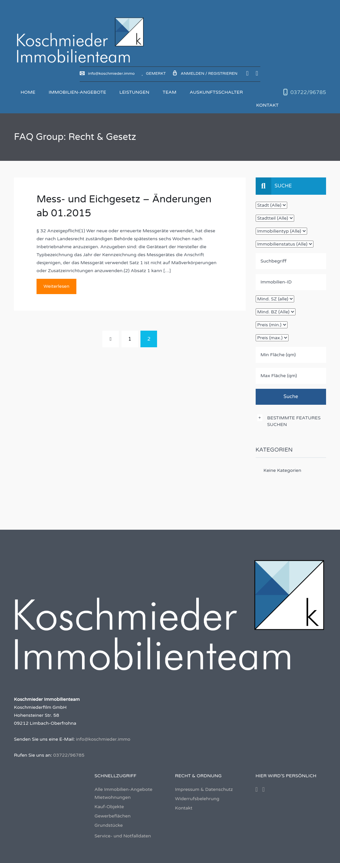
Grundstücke (109, 825)
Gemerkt (153, 73)
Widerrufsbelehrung (197, 799)
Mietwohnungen (113, 797)
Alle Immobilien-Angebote (123, 789)
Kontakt (267, 105)
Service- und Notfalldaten (123, 836)
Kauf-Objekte (109, 806)
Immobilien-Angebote (77, 92)
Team (169, 92)
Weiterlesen (56, 286)
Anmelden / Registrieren (204, 73)
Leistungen (134, 92)
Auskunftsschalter (216, 92)
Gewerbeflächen (113, 816)
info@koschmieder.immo (107, 73)
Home (28, 92)
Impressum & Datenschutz (204, 789)
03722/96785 (308, 92)
